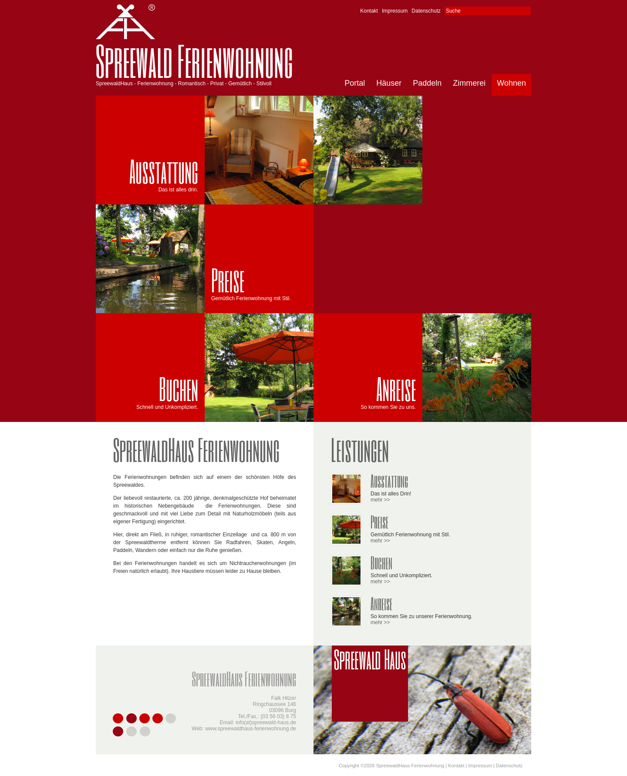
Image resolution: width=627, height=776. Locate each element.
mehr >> (380, 500)
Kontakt (369, 11)
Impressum (395, 11)
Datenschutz (426, 11)
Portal (354, 83)
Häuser (388, 83)
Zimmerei (469, 83)
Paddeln (427, 83)
